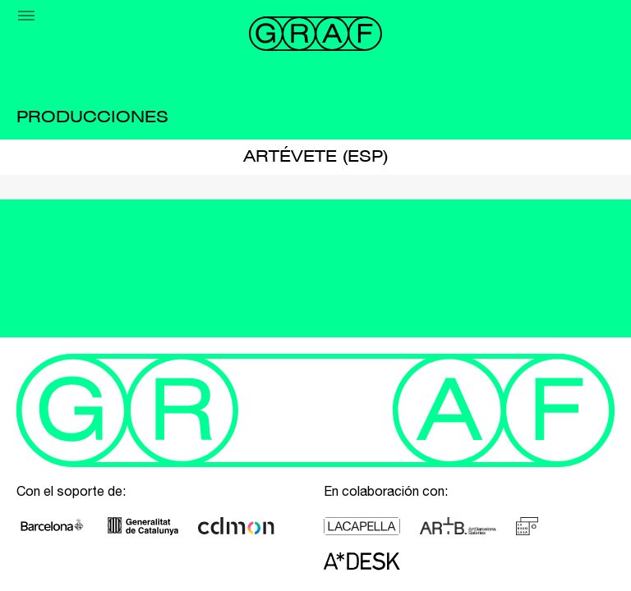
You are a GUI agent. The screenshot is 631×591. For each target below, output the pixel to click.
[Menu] (26, 15)
